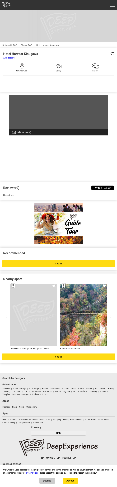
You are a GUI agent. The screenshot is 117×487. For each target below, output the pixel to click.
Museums (36, 391)
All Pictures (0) (24, 132)
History (7, 391)
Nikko (21, 407)
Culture (89, 388)
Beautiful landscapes (51, 388)
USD (58, 433)
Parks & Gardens (80, 391)
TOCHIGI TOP (69, 458)
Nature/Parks (90, 419)
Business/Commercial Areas (31, 419)
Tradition (35, 394)
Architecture (9, 57)
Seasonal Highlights (20, 394)
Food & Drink (100, 388)
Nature (58, 391)
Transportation (24, 422)
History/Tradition (9, 419)
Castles (65, 388)
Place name (103, 419)
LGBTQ (27, 391)
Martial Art (47, 391)
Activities (6, 388)
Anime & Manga (19, 388)
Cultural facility (8, 422)
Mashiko (6, 407)
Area (48, 419)
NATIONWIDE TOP (50, 458)
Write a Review (103, 188)
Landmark (17, 391)
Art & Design (34, 388)
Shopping (93, 391)
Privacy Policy (31, 472)
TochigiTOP (26, 45)
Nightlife (66, 391)
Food (65, 419)
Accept (70, 480)
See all (58, 263)
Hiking (111, 388)
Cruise (81, 388)
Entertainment (76, 419)
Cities (73, 388)
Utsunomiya (31, 407)
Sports (44, 394)
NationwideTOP (9, 45)
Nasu (14, 407)
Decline (47, 480)
